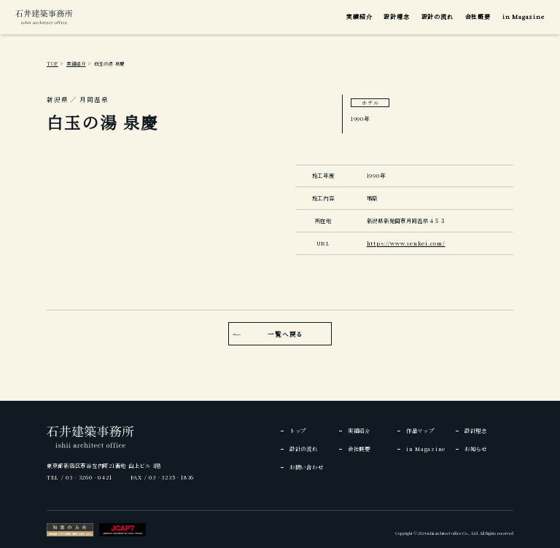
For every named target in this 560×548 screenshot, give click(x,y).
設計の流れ (437, 16)
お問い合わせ (306, 467)
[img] (43, 17)
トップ (297, 430)
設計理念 (396, 16)
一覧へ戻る (285, 333)
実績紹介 (359, 16)
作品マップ (420, 430)
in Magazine (523, 16)
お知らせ (475, 449)
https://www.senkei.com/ (406, 243)
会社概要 (478, 16)
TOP (52, 63)
